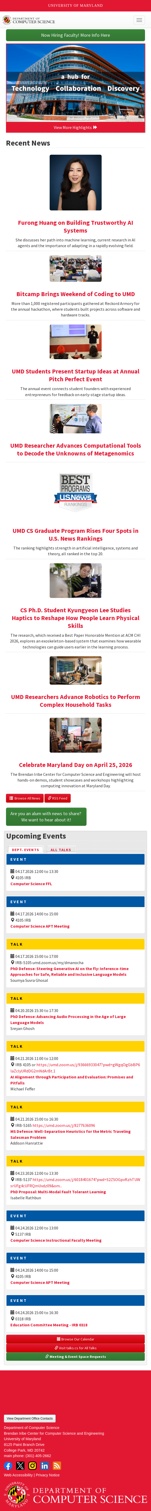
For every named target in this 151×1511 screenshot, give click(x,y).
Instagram (32, 1466)
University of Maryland (75, 6)
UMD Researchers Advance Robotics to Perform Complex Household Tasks (75, 701)
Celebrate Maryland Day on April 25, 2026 (75, 765)
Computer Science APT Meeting (40, 926)
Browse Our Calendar (75, 1339)
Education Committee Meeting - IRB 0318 (48, 1324)
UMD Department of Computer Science (61, 20)
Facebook (8, 1466)
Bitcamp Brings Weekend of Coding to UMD (75, 294)
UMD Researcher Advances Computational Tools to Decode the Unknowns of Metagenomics (75, 449)
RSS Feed (57, 798)
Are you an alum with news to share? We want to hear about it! (46, 816)
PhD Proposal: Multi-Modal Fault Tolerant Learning (58, 1191)
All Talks (61, 849)
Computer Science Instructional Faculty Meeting (56, 1240)
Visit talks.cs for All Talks (76, 1348)
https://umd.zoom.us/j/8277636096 (63, 1125)
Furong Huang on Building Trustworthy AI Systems (75, 226)
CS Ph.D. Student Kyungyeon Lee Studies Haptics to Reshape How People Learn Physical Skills (75, 618)
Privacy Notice (48, 1475)
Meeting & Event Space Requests (75, 1356)
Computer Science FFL (31, 883)
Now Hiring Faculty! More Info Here (75, 35)
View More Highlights (75, 127)
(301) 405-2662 (38, 1456)
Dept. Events (28, 849)
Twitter (20, 1466)
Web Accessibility (18, 1475)
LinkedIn (45, 1466)
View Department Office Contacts (30, 1418)
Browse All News (24, 798)
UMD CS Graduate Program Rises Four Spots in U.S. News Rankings (75, 534)
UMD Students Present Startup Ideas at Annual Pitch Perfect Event (75, 375)
